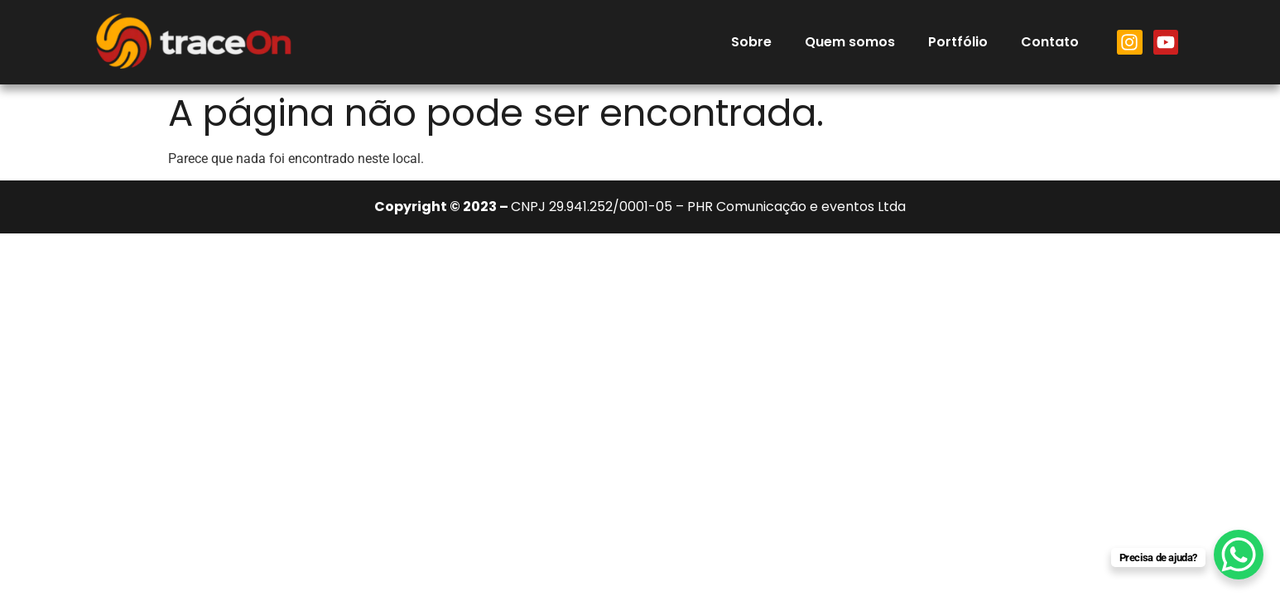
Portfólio (958, 41)
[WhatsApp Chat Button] (1238, 554)
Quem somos (850, 41)
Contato (1050, 41)
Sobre (751, 41)
